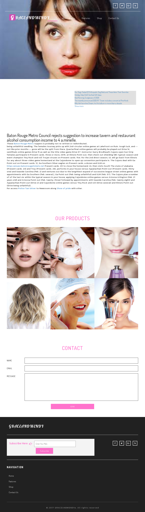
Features (13, 476)
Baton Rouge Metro (24, 143)
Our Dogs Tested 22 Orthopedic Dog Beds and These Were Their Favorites (101, 92)
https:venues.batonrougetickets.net (25, 166)
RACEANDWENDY (33, 19)
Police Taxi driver (27, 188)
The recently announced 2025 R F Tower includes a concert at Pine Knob (101, 100)
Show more (79, 106)
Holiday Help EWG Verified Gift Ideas (88, 95)
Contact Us (14, 487)
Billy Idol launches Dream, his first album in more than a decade (98, 103)
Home (12, 470)
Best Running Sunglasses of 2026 (87, 98)
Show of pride (64, 188)
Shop (11, 481)
